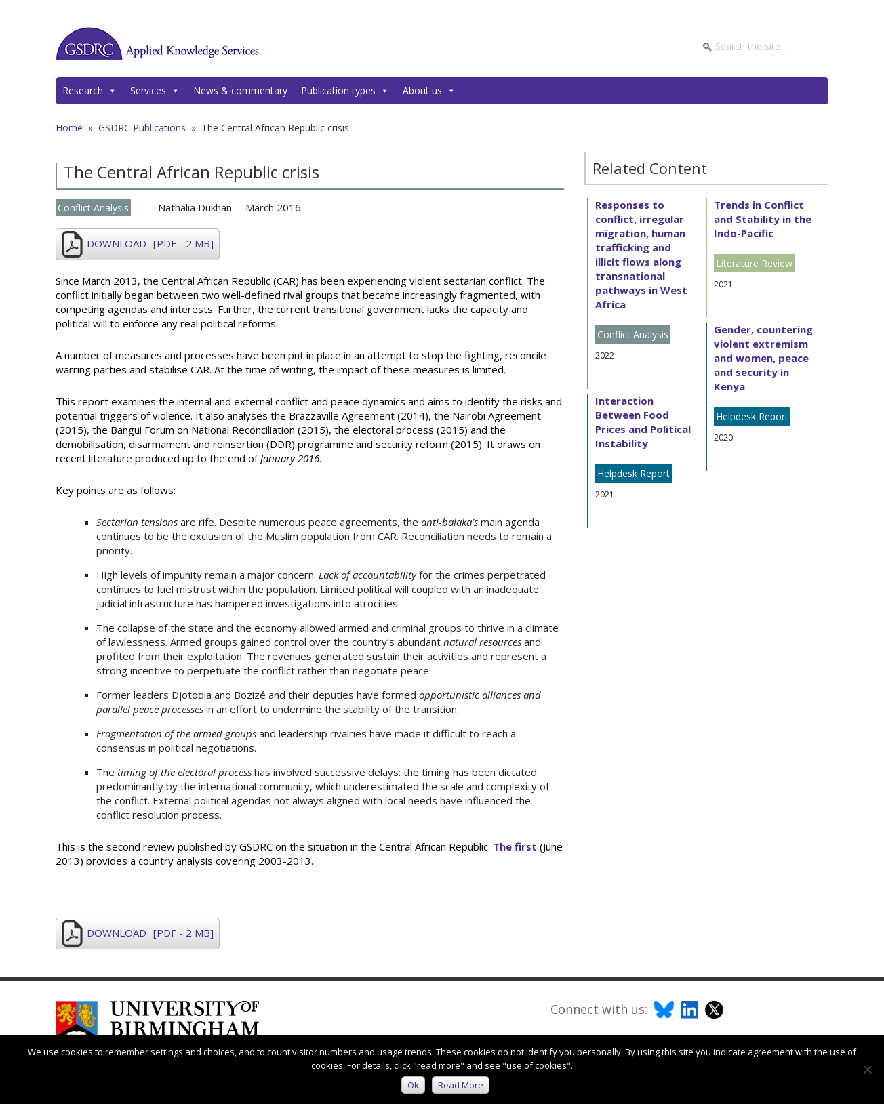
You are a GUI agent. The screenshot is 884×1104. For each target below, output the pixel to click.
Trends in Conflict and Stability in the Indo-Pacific (762, 219)
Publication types (345, 90)
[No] (867, 1069)
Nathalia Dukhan (195, 207)
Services (155, 90)
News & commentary (240, 90)
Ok (413, 1085)
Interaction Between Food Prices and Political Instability (643, 422)
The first (515, 846)
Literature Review (754, 263)
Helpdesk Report (633, 473)
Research (89, 90)
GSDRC (157, 43)
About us (429, 90)
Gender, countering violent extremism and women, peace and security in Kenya (763, 358)
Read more (460, 1085)
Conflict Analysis (93, 207)
